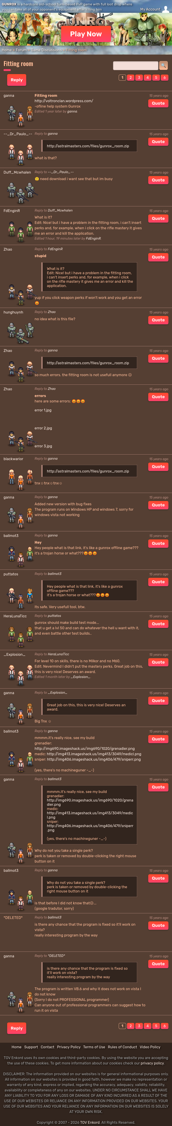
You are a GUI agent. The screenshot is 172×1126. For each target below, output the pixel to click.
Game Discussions (46, 50)
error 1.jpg (43, 410)
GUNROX (9, 4)
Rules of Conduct (122, 1047)
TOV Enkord (90, 1122)
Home (7, 50)
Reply (17, 79)
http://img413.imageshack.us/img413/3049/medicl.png (94, 754)
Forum (21, 50)
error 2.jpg (43, 428)
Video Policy (150, 1047)
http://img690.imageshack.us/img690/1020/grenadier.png (85, 748)
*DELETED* (56, 956)
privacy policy (152, 1063)
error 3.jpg (43, 446)
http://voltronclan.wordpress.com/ (64, 101)
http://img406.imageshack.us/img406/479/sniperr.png (94, 759)
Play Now (86, 34)
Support (31, 1047)
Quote (158, 103)
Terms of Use (94, 1047)
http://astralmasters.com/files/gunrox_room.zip (88, 146)
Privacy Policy (69, 1047)
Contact (47, 1047)
